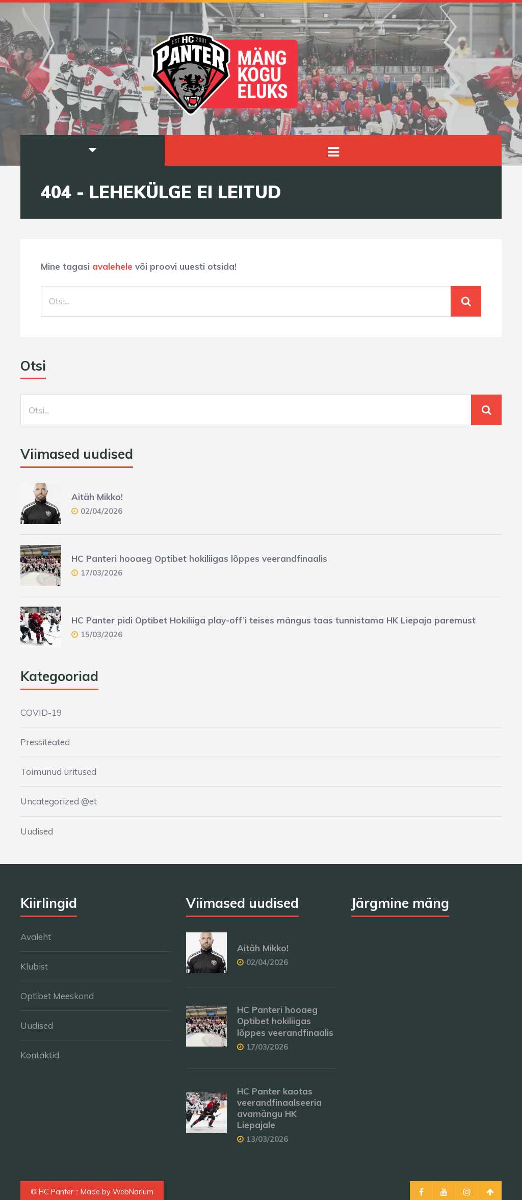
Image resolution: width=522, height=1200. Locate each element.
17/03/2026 (101, 573)
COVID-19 (41, 712)
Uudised (36, 831)
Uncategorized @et (58, 801)
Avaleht (35, 936)
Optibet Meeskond (57, 996)
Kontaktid (39, 1055)
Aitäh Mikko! (97, 496)
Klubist (34, 966)
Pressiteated (45, 742)
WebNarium (133, 1191)
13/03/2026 (267, 1139)
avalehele (112, 266)
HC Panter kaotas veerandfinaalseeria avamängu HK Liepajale (279, 1108)
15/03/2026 (101, 634)
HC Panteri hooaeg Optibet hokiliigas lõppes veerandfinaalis (199, 558)
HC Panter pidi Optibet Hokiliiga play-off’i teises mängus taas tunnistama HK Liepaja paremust (273, 620)
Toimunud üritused (58, 771)
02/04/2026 (101, 511)
